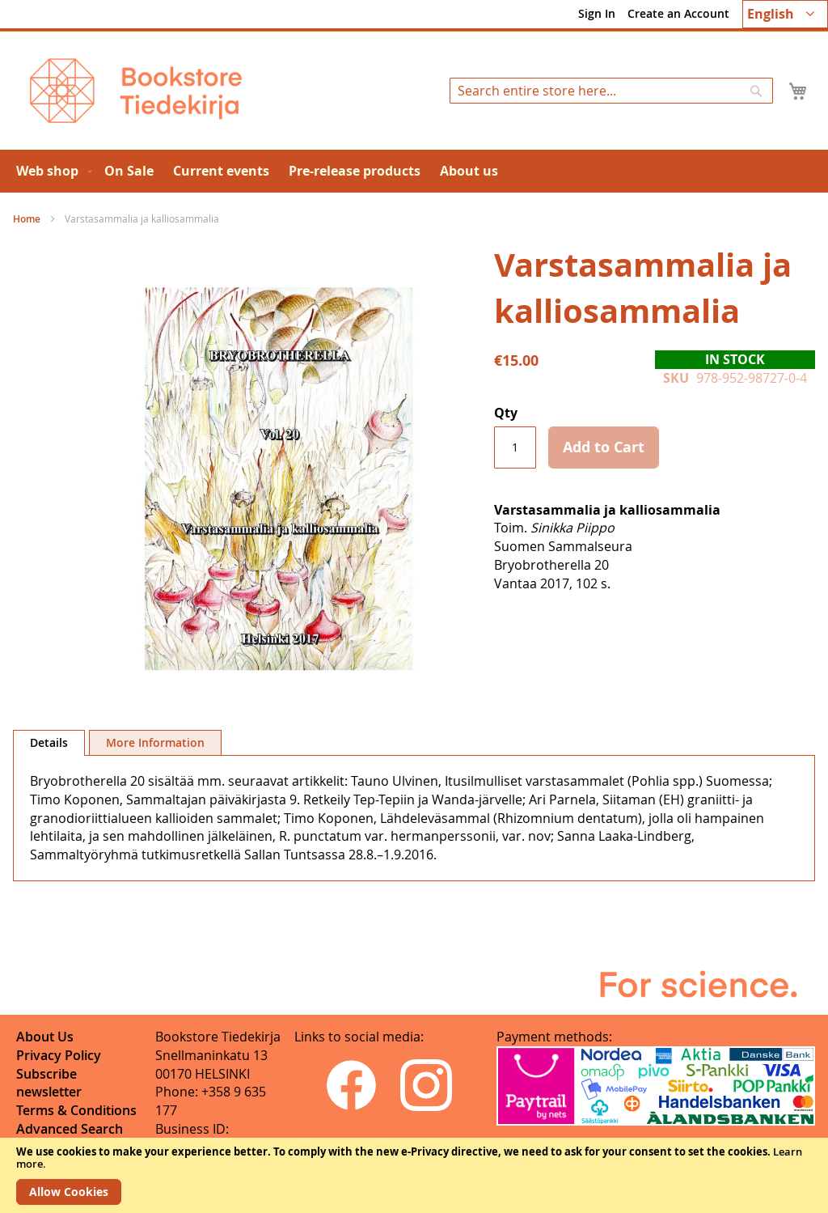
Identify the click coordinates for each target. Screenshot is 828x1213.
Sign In (596, 13)
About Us (45, 1036)
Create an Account (678, 13)
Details (49, 742)
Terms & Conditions (76, 1110)
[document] (414, 1175)
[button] (785, 14)
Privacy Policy (58, 1055)
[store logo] (136, 90)
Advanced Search (69, 1129)
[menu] (414, 171)
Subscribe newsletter (49, 1083)
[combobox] (611, 91)
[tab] (49, 743)
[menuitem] (50, 171)
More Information (155, 742)
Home (26, 219)
